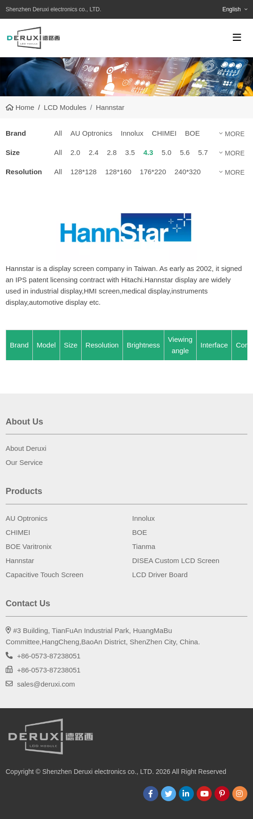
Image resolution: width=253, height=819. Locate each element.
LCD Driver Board (160, 575)
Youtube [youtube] (204, 793)
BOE (192, 133)
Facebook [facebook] (150, 793)
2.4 (94, 152)
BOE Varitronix (29, 546)
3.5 (130, 152)
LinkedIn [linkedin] (186, 793)
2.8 (112, 152)
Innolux (132, 133)
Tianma (143, 546)
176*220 (153, 172)
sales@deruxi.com (46, 684)
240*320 (188, 172)
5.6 (185, 152)
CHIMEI (164, 133)
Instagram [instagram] (239, 793)
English (231, 9)
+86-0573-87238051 (49, 656)
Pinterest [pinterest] (222, 793)
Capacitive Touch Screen (45, 575)
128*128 (83, 172)
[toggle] (237, 37)
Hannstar (20, 560)
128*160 (118, 172)
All (58, 133)
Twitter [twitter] (168, 793)
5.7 (203, 152)
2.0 (75, 152)
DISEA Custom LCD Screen (176, 560)
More (235, 134)
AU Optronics (91, 133)
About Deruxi (26, 448)
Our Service (24, 462)
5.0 (166, 152)
